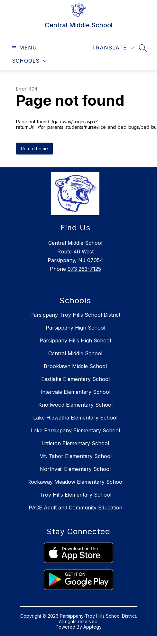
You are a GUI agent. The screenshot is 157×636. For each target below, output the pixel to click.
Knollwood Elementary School (75, 405)
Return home (34, 148)
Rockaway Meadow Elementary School (75, 482)
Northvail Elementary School (75, 469)
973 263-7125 (84, 269)
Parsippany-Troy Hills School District (75, 315)
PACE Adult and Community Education (75, 507)
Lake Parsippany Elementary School (75, 430)
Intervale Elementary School (75, 392)
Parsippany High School (75, 327)
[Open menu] (23, 48)
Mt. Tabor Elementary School (75, 456)
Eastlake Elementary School (75, 379)
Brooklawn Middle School (75, 366)
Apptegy (92, 627)
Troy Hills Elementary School (75, 494)
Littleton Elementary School (75, 443)
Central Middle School (75, 353)
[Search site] (143, 48)
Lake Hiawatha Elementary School (75, 417)
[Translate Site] (113, 48)
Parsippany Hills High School (75, 340)
